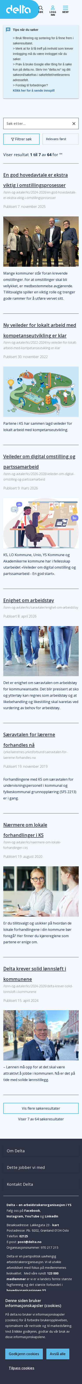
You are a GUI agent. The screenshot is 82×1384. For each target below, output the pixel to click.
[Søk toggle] (40, 9)
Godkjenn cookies (24, 1353)
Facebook (32, 1210)
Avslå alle (58, 1353)
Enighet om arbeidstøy (28, 600)
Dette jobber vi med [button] (26, 1167)
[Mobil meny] (65, 9)
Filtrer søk (22, 140)
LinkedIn (51, 1216)
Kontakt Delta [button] (20, 1184)
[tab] (41, 1151)
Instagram (15, 1216)
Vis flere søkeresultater (41, 1108)
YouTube (32, 1216)
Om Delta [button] (16, 1150)
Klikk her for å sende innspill (34, 90)
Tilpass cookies (21, 1368)
